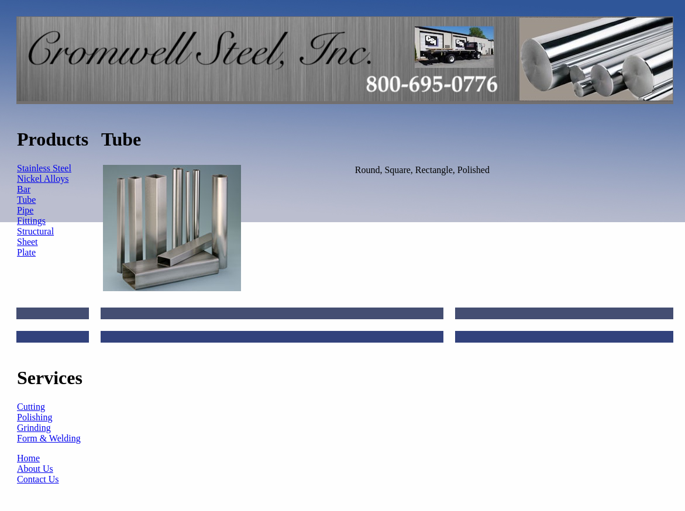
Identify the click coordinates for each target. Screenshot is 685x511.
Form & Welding (49, 438)
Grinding (34, 428)
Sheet (27, 242)
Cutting (31, 407)
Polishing (34, 417)
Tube (26, 200)
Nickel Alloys (42, 179)
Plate (26, 252)
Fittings (31, 221)
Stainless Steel (44, 168)
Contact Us (38, 479)
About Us (35, 469)
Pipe (25, 210)
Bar (23, 189)
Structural (35, 231)
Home (28, 458)
